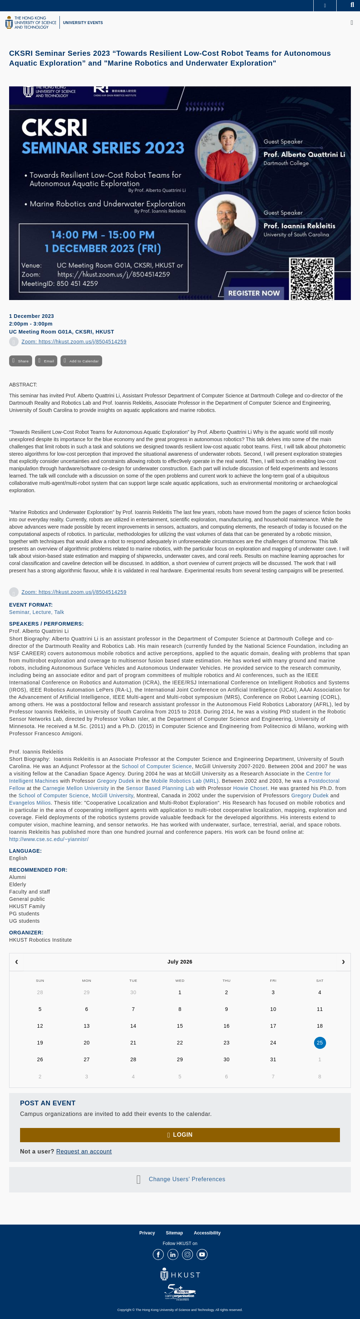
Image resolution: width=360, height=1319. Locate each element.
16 (227, 1026)
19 (40, 1043)
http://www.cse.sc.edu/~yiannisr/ (49, 839)
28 (40, 992)
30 (133, 992)
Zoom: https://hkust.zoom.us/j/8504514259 (74, 342)
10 (273, 1009)
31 (273, 1059)
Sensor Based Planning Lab (160, 788)
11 (320, 1009)
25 (320, 1043)
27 (87, 1059)
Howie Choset (250, 788)
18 (320, 1026)
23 (227, 1043)
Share (23, 361)
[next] (343, 962)
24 (273, 1043)
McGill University (112, 795)
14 (133, 1026)
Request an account (84, 1151)
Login (183, 1135)
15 (180, 1026)
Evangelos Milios (30, 803)
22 (180, 1043)
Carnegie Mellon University (75, 788)
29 (87, 992)
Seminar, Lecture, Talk (36, 612)
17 (273, 1026)
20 (87, 1043)
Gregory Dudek (115, 781)
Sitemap (174, 1233)
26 (40, 1059)
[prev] (16, 962)
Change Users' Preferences (187, 1179)
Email (49, 361)
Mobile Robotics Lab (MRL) (184, 781)
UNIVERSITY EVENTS (83, 23)
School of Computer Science (157, 766)
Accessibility (207, 1233)
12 (40, 1026)
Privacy (147, 1233)
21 (133, 1043)
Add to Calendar (83, 361)
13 (87, 1026)
